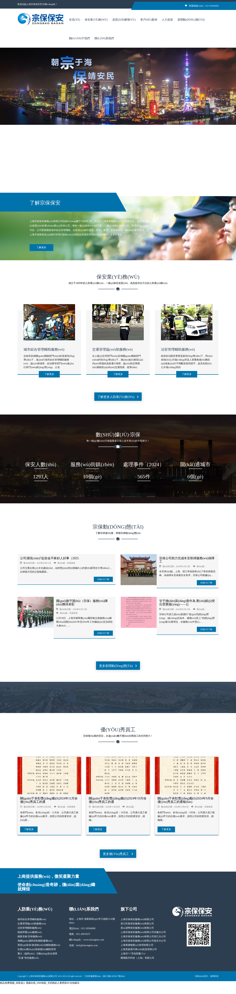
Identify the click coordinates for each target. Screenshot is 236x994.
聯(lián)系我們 (104, 38)
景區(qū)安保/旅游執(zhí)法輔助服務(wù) (39, 945)
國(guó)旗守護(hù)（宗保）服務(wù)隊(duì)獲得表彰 (82, 602)
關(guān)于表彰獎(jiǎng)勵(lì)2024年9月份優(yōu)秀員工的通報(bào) (185, 800)
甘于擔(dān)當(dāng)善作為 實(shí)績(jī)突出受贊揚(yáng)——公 (187, 602)
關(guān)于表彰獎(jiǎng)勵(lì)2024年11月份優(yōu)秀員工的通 (48, 800)
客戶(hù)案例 (148, 19)
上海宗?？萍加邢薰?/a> (133, 953)
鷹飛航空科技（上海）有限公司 (137, 958)
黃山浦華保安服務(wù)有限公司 (137, 928)
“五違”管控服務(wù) (28, 958)
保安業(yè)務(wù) (96, 19)
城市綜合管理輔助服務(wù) (44, 349)
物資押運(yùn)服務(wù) (30, 932)
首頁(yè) (74, 19)
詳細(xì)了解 (103, 579)
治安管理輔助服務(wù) (178, 349)
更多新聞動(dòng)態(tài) (118, 666)
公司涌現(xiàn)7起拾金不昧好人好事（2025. (49, 558)
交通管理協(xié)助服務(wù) (112, 349)
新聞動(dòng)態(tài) (191, 19)
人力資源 (167, 19)
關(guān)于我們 (79, 38)
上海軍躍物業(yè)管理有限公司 (137, 945)
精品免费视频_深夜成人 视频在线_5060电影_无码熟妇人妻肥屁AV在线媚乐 (40, 983)
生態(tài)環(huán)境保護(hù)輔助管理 (37, 949)
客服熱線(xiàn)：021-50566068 (201, 5)
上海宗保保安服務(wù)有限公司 (137, 919)
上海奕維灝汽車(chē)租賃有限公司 (139, 949)
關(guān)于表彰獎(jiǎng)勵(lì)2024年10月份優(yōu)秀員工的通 (117, 800)
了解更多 (41, 247)
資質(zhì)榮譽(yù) (124, 19)
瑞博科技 (214, 976)
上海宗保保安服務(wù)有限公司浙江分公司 (143, 936)
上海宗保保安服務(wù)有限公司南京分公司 (143, 940)
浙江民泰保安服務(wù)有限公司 (137, 923)
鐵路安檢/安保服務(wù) (30, 936)
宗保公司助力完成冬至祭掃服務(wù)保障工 (187, 559)
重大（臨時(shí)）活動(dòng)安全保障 (37, 953)
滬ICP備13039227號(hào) (114, 976)
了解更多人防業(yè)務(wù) (117, 397)
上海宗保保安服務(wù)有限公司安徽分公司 (143, 932)
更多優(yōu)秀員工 (118, 854)
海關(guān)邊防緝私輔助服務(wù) (35, 940)
